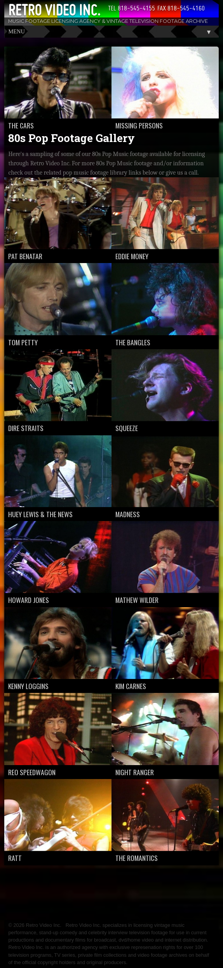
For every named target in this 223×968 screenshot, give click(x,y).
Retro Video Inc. (54, 10)
